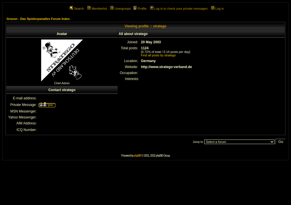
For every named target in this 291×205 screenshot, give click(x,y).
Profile (139, 8)
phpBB (137, 155)
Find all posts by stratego (158, 55)
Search (77, 8)
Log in (217, 8)
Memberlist (97, 8)
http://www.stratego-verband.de (166, 67)
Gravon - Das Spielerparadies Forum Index (38, 18)
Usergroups (120, 8)
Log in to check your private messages (179, 8)
